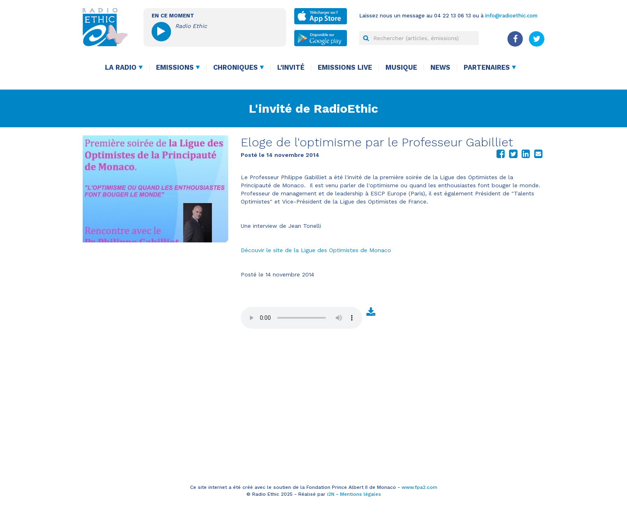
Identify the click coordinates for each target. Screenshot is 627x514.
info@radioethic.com (511, 16)
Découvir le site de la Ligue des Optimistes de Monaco (316, 250)
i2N (330, 494)
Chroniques (235, 67)
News (440, 67)
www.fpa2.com (419, 487)
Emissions (175, 67)
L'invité (290, 67)
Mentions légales (360, 494)
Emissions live (345, 67)
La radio (121, 67)
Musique (401, 67)
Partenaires (487, 67)
